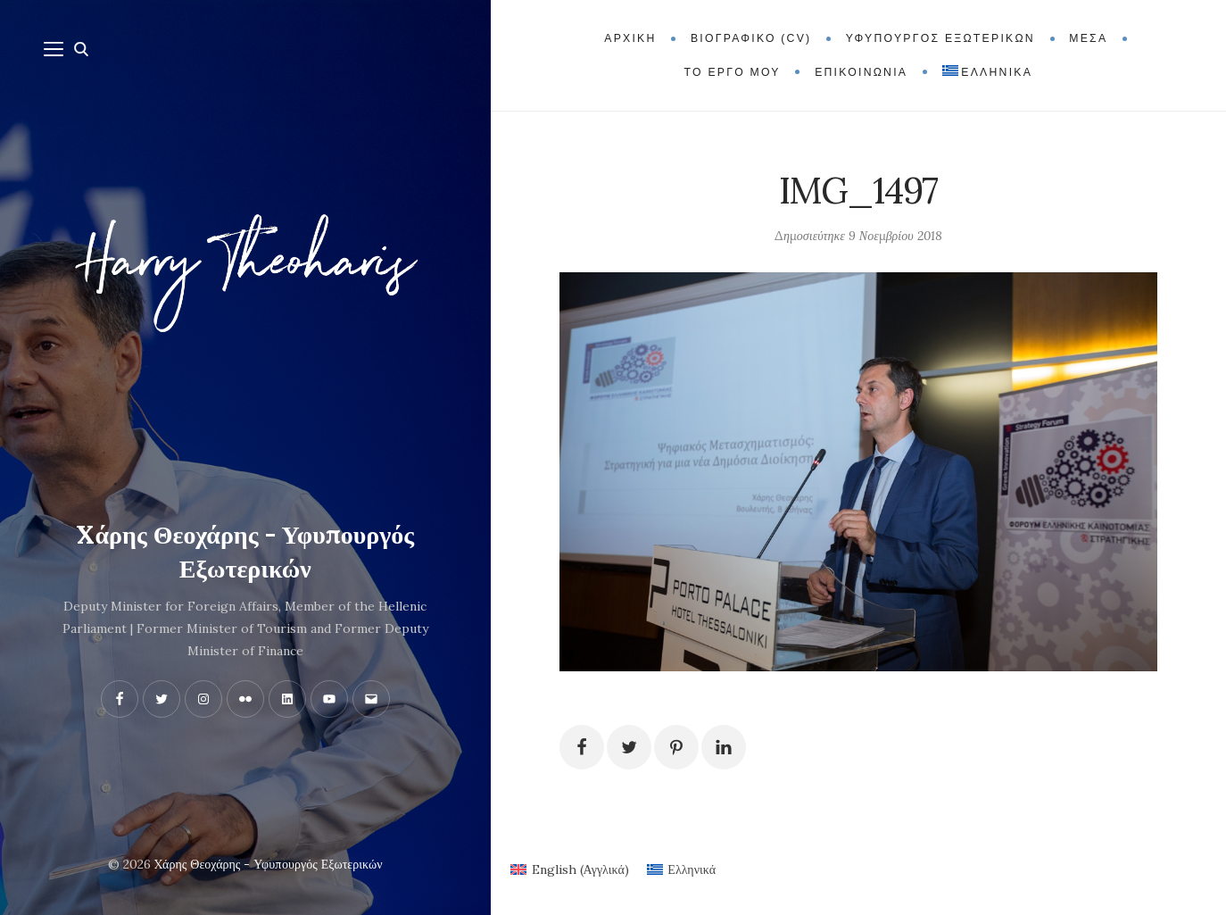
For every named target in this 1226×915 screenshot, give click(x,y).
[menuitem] (987, 72)
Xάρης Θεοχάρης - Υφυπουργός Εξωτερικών (245, 552)
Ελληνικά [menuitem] (691, 869)
